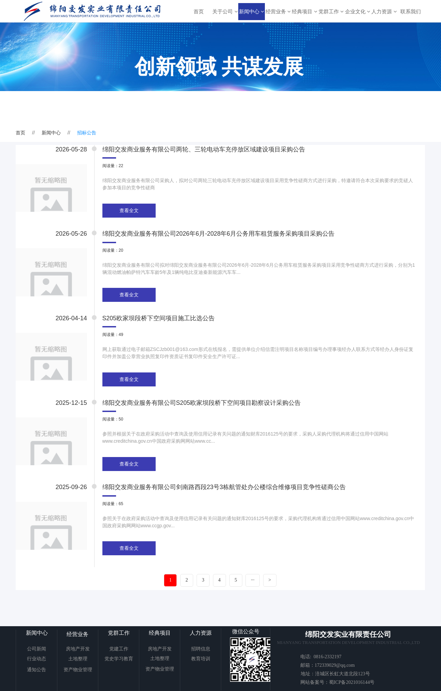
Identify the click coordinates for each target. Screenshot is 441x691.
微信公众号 (245, 631)
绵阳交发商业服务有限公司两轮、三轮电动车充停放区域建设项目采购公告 (206, 149)
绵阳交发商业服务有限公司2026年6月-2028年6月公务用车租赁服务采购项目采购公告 (221, 235)
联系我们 (410, 11)
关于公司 (225, 11)
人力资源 (384, 11)
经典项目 (304, 11)
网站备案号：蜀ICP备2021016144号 (337, 682)
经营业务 (278, 11)
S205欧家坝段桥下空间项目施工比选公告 (161, 322)
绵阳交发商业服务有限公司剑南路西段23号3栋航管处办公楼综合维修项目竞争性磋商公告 (227, 494)
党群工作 (331, 11)
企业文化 (357, 11)
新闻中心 (251, 11)
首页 (199, 11)
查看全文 (132, 212)
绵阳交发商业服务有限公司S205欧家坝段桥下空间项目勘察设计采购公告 (204, 408)
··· (253, 589)
